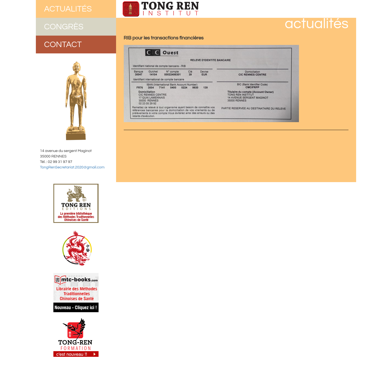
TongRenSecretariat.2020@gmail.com (72, 167)
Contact (63, 44)
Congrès (63, 26)
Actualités (68, 9)
